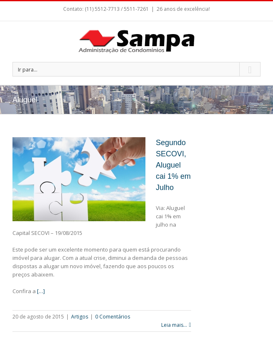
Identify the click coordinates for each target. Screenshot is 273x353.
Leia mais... (174, 324)
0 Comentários (112, 316)
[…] (41, 291)
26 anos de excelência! (183, 8)
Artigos (79, 316)
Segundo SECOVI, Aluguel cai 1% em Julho (173, 165)
